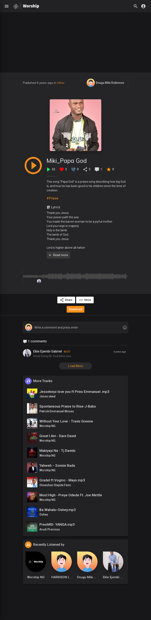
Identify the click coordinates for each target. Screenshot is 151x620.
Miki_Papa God (67, 160)
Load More (75, 366)
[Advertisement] (75, 41)
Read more (58, 255)
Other (61, 83)
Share (66, 300)
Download (75, 309)
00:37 (67, 351)
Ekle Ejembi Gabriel (47, 351)
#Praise (52, 198)
